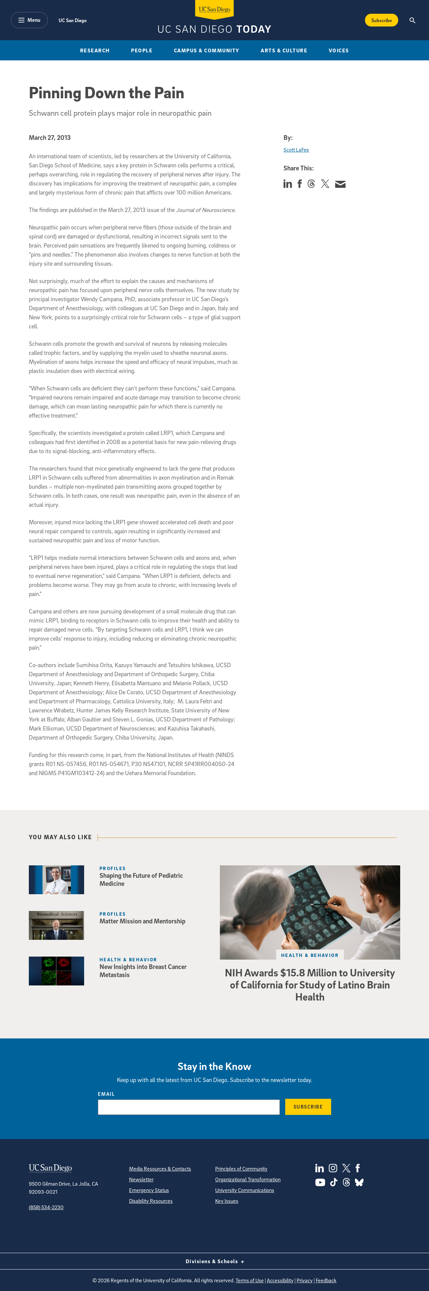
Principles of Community (241, 1168)
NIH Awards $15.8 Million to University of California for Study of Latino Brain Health (310, 984)
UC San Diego (72, 20)
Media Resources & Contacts (160, 1168)
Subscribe (308, 1107)
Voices (339, 50)
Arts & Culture (284, 50)
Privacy (305, 1280)
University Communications (244, 1190)
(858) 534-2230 (46, 1207)
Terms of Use (250, 1280)
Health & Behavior (310, 955)
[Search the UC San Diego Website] (412, 20)
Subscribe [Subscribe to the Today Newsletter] (381, 20)
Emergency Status (149, 1190)
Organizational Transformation (248, 1179)
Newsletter (141, 1179)
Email (106, 1094)
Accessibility (280, 1280)
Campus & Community (207, 50)
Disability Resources (151, 1200)
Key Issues (226, 1200)
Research (95, 50)
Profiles (113, 868)
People (141, 50)
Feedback (326, 1280)
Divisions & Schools (215, 1261)
